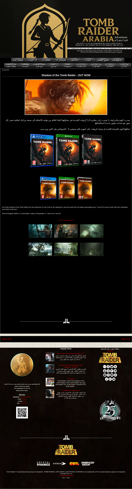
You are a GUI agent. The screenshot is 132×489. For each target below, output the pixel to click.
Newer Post (7, 339)
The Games (71, 379)
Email (24, 401)
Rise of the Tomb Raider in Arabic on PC (71, 353)
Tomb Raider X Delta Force (71, 390)
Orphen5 (28, 397)
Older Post (125, 339)
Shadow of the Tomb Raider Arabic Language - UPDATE (71, 366)
